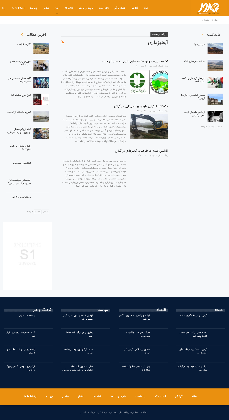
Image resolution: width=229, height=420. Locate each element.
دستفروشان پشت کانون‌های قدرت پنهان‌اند (193, 334)
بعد (37, 211)
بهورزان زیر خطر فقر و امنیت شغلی (20, 63)
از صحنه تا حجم (27, 316)
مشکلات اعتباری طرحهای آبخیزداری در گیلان (141, 106)
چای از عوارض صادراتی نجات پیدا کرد (135, 368)
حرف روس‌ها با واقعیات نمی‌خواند (138, 334)
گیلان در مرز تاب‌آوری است (193, 316)
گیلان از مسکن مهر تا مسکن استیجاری (193, 351)
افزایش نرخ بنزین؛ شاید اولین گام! (193, 80)
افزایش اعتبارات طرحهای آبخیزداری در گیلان (141, 150)
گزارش (134, 8)
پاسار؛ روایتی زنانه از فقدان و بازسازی (21, 351)
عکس (46, 8)
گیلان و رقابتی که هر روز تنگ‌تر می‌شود (134, 317)
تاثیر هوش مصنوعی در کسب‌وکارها (20, 80)
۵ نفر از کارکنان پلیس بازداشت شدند (78, 351)
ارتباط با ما (18, 8)
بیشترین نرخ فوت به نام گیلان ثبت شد (192, 368)
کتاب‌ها (69, 8)
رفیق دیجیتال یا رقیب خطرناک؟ (20, 148)
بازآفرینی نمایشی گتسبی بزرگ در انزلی (20, 368)
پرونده (33, 8)
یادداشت (104, 8)
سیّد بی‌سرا (199, 44)
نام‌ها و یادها (86, 8)
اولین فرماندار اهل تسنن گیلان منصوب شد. (77, 317)
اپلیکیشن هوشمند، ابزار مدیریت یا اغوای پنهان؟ (19, 182)
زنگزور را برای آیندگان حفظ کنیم (79, 334)
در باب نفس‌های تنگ (194, 61)
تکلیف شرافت (24, 44)
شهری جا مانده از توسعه (19, 112)
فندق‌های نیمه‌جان (22, 163)
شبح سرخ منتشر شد (21, 95)
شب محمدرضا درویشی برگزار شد (20, 334)
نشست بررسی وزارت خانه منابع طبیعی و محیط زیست (135, 61)
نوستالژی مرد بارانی (21, 197)
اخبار (57, 8)
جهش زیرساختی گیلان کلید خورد (136, 351)
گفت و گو (119, 8)
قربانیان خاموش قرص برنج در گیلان (194, 114)
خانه (145, 8)
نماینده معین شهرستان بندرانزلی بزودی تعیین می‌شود (77, 368)
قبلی (45, 211)
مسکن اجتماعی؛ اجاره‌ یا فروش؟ (193, 97)
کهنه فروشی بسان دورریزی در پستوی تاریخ (19, 131)
